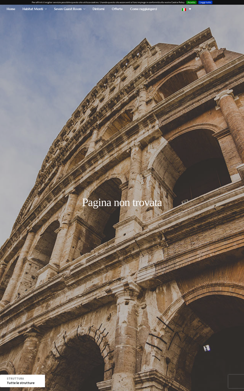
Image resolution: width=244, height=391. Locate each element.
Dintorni (98, 9)
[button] (187, 9)
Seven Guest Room (67, 9)
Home (11, 9)
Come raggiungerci (143, 9)
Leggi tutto (205, 2)
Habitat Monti (33, 9)
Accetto (191, 2)
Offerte (117, 9)
